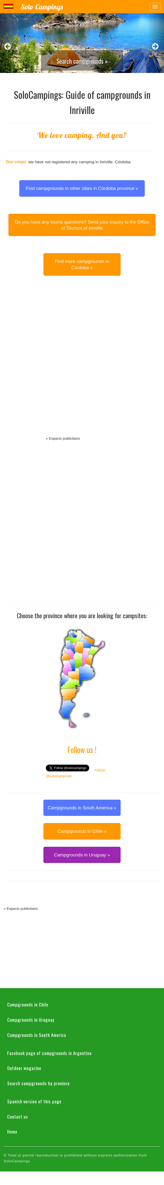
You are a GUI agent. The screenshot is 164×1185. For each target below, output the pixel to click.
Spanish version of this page (34, 1101)
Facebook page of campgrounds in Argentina (49, 1052)
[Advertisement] (82, 361)
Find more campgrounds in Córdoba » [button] (82, 264)
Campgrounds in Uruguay (31, 1019)
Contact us (17, 1116)
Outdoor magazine (24, 1067)
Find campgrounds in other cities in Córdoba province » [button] (82, 188)
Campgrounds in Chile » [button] (82, 831)
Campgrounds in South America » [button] (82, 807)
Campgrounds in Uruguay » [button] (82, 854)
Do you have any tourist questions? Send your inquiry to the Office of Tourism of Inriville (82, 224)
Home (12, 1131)
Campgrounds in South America (36, 1034)
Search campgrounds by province (38, 1083)
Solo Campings (41, 6)
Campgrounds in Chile (27, 1004)
